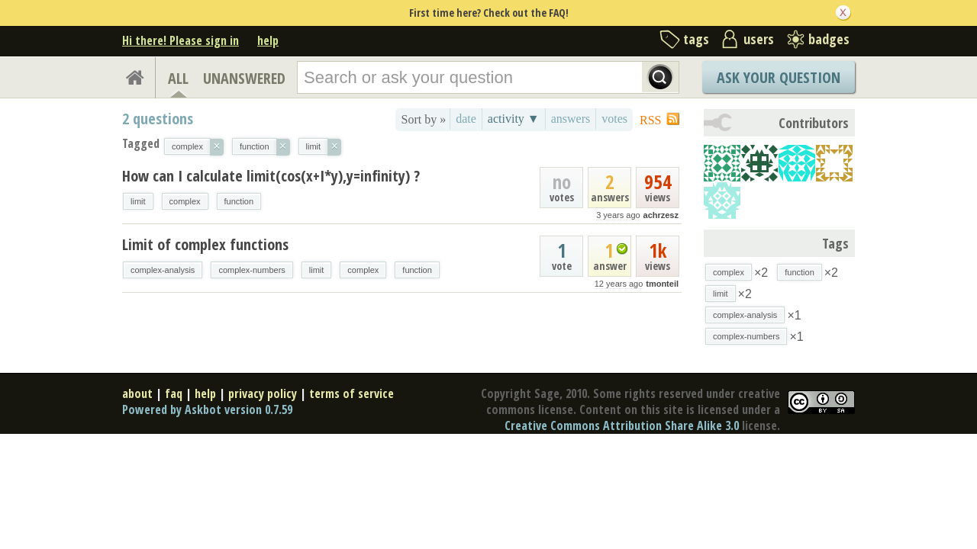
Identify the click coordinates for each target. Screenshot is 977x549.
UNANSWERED (244, 78)
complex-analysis (163, 269)
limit (138, 201)
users (758, 39)
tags (696, 39)
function (239, 201)
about (137, 393)
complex (185, 201)
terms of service (351, 393)
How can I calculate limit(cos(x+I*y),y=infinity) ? (271, 175)
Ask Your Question (778, 77)
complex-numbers (251, 269)
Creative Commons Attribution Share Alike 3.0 (622, 425)
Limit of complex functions (205, 244)
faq (173, 393)
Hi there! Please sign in (180, 40)
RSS (650, 120)
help (268, 40)
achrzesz (661, 215)
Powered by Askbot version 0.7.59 (207, 409)
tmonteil (662, 283)
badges (829, 39)
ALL (178, 78)
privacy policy (262, 393)
